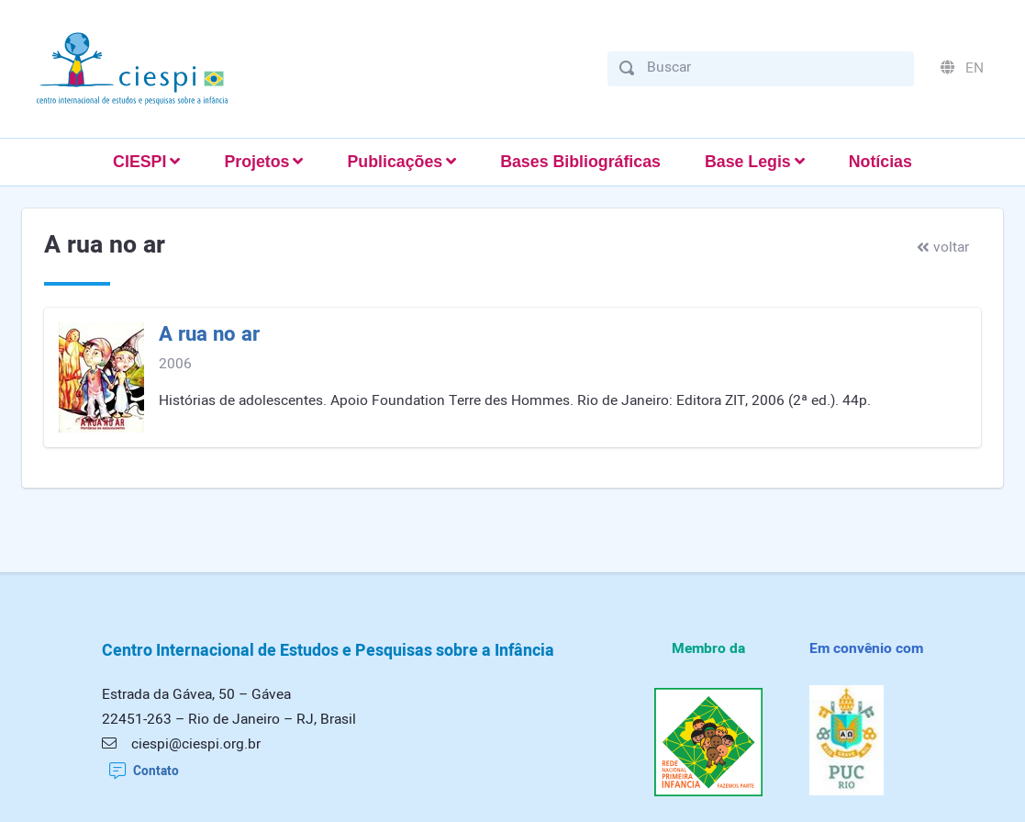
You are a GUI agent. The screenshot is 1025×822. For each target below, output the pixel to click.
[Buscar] (774, 67)
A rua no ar (209, 334)
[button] (146, 162)
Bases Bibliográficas (580, 161)
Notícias (880, 161)
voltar (943, 247)
